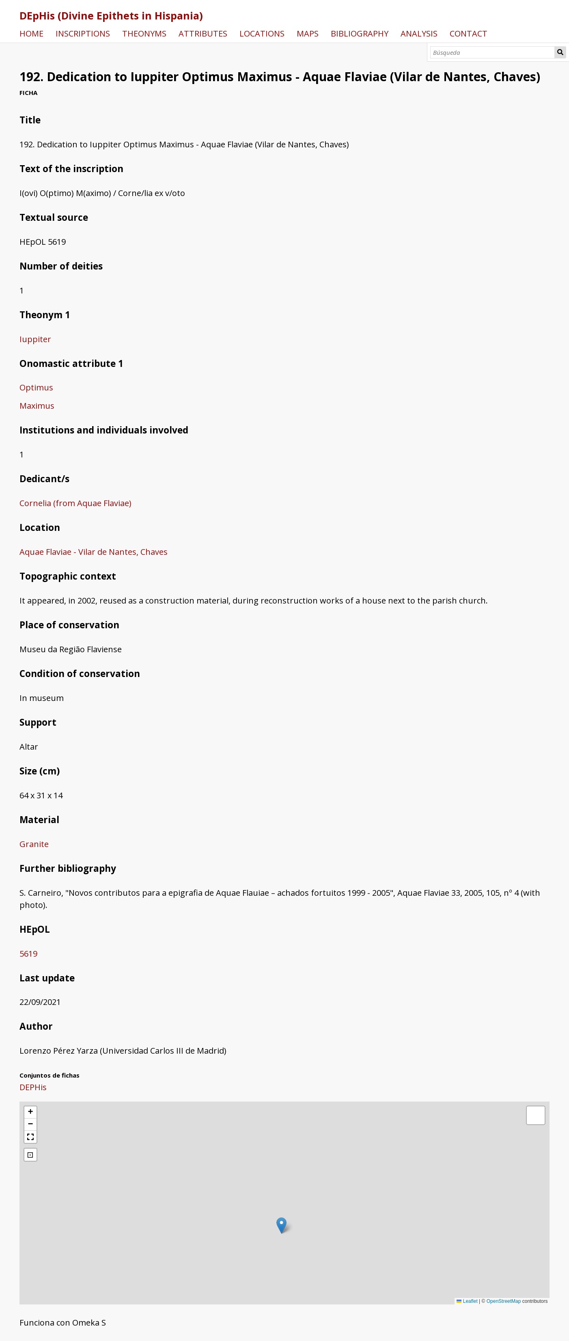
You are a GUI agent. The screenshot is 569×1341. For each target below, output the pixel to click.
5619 (28, 953)
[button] (281, 1225)
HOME (31, 33)
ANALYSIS (419, 33)
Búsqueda (560, 52)
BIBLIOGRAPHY (359, 33)
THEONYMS (144, 33)
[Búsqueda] (492, 52)
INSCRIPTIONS (83, 33)
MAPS (308, 33)
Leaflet (467, 1301)
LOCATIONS (261, 33)
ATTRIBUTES (203, 33)
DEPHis (33, 1087)
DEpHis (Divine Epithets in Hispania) (111, 15)
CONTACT (468, 33)
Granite (34, 844)
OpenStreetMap (504, 1301)
